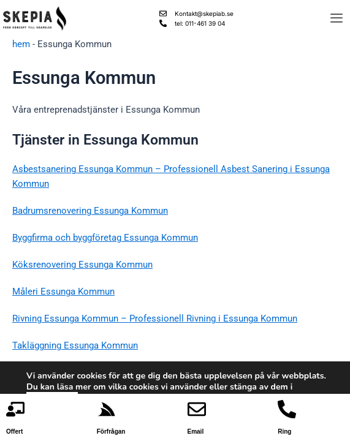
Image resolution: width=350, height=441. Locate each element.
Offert (14, 431)
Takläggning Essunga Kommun (75, 345)
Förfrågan (111, 431)
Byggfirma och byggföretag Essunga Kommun (105, 237)
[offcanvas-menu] (336, 18)
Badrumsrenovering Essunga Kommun (90, 210)
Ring (284, 431)
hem (21, 44)
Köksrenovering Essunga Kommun (82, 264)
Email (196, 431)
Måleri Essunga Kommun (63, 291)
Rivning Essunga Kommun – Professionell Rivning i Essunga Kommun (154, 318)
